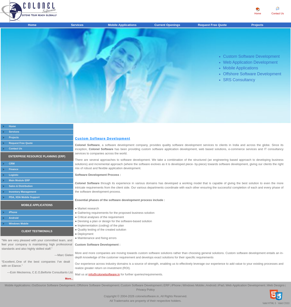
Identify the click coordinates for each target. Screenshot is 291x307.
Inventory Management (22, 191)
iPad (221, 285)
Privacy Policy (145, 289)
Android (13, 217)
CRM (12, 163)
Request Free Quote (212, 25)
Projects (257, 25)
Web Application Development (245, 285)
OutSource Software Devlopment (53, 285)
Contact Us (277, 13)
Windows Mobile (18, 223)
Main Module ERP (19, 180)
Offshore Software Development (98, 285)
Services (77, 25)
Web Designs (275, 285)
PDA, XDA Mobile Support (24, 197)
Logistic (13, 175)
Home (257, 13)
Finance (13, 169)
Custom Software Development (141, 285)
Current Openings (167, 25)
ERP (166, 285)
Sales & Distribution (21, 186)
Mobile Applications (122, 25)
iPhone (13, 212)
